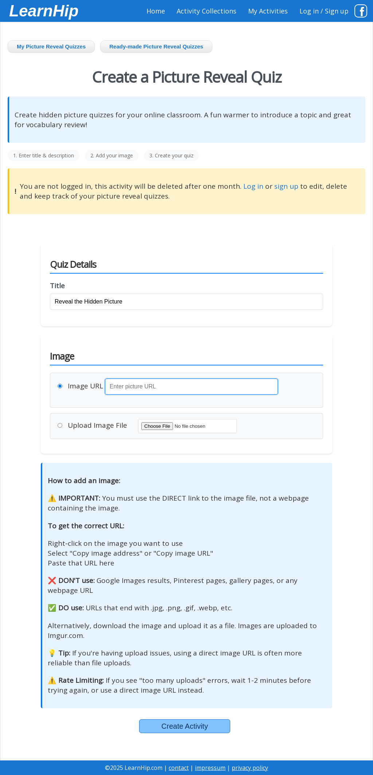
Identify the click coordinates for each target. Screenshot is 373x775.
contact (179, 768)
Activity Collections (206, 11)
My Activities (268, 11)
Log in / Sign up (324, 11)
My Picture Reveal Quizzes (51, 46)
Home (155, 11)
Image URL (85, 386)
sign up (286, 186)
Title (57, 285)
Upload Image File (97, 425)
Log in (253, 186)
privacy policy (250, 768)
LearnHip (44, 11)
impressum (210, 768)
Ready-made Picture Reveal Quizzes (156, 46)
